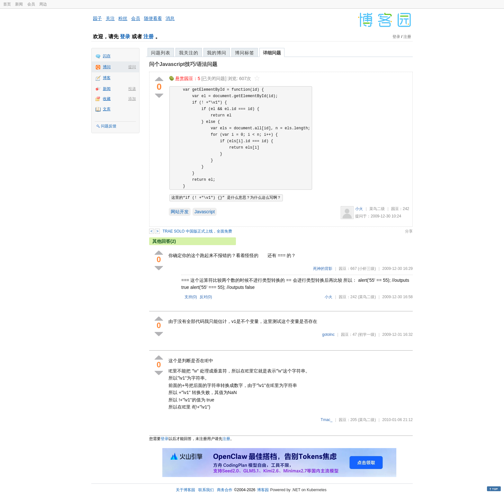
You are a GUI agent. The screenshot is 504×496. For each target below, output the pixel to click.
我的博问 (216, 52)
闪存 (107, 56)
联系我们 (206, 490)
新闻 (19, 4)
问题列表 (160, 52)
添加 (132, 98)
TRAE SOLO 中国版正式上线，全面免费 (197, 231)
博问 (107, 67)
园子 (97, 18)
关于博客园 (185, 490)
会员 (31, 4)
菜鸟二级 (377, 209)
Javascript (204, 211)
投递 (132, 89)
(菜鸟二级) (367, 297)
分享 (409, 231)
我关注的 (188, 52)
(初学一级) (367, 334)
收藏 (107, 98)
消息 (170, 18)
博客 (107, 78)
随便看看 (153, 18)
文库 (107, 109)
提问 (132, 67)
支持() (190, 297)
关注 (110, 18)
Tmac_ (327, 420)
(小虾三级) (367, 268)
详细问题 (272, 52)
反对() (206, 297)
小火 (359, 209)
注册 (148, 36)
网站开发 (180, 211)
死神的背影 (322, 268)
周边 (43, 4)
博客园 (263, 490)
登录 (125, 36)
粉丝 (122, 18)
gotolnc (328, 334)
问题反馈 (108, 126)
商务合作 (224, 490)
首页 (7, 4)
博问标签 (244, 52)
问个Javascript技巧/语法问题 (183, 64)
